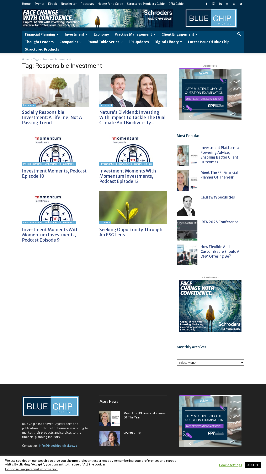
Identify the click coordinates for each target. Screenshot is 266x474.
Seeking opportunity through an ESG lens (131, 232)
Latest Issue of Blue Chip (208, 42)
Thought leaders (39, 42)
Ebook (52, 4)
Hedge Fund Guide (110, 4)
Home (26, 4)
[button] (239, 35)
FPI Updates (139, 42)
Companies (70, 42)
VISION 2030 (132, 433)
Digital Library (168, 42)
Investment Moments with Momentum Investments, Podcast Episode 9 (50, 235)
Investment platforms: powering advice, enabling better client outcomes (220, 154)
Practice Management (135, 34)
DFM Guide (176, 4)
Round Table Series (105, 42)
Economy (101, 34)
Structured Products (42, 49)
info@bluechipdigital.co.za (58, 446)
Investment (76, 34)
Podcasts (87, 4)
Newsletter (69, 4)
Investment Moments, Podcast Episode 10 (54, 173)
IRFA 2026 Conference (219, 222)
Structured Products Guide (146, 4)
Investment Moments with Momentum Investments (48, 164)
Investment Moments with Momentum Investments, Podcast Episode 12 (127, 176)
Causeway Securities (218, 197)
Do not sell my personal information (31, 469)
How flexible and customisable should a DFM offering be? (220, 251)
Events (39, 4)
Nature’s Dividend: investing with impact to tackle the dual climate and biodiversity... (132, 117)
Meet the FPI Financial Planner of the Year (219, 175)
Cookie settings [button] (230, 465)
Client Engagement (179, 34)
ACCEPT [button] (253, 465)
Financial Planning (42, 34)
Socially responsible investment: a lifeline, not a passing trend (52, 117)
